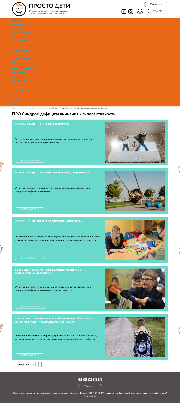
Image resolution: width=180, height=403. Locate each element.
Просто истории (21, 32)
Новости (17, 28)
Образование (19, 63)
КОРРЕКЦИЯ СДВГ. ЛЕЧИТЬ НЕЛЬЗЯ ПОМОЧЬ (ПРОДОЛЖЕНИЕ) (53, 172)
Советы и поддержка (23, 68)
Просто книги (19, 85)
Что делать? (18, 55)
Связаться (156, 4)
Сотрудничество (21, 103)
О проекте (18, 100)
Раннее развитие (21, 41)
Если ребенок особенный (26, 45)
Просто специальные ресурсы (28, 95)
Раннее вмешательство (24, 50)
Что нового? (19, 24)
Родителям (18, 37)
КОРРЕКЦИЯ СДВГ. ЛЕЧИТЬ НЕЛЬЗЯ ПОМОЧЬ (42, 124)
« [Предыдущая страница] (33, 364)
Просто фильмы (20, 81)
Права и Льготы (20, 73)
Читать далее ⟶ (30, 160)
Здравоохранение (22, 58)
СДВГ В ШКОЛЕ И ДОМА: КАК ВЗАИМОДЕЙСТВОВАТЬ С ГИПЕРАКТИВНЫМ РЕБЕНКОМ (48, 271)
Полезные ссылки (21, 77)
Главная (16, 20)
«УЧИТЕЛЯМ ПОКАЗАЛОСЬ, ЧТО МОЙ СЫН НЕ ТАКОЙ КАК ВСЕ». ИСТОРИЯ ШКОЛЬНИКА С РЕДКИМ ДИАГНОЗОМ (53, 320)
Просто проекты (21, 90)
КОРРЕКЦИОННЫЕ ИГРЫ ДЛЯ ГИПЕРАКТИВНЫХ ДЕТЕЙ (49, 221)
